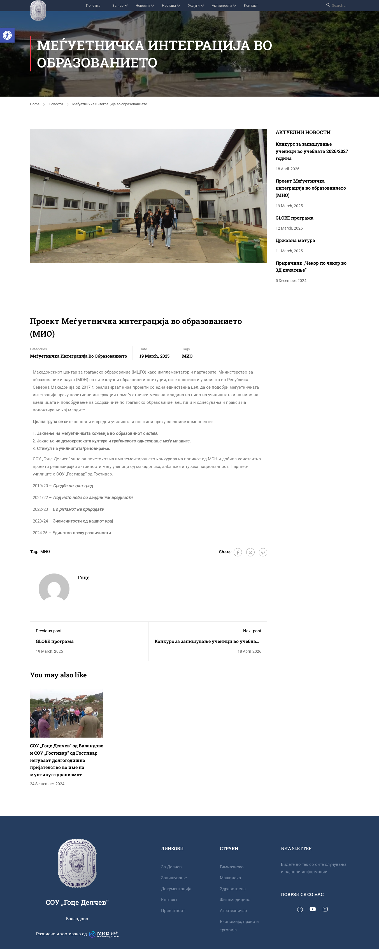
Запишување (174, 877)
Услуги (194, 5)
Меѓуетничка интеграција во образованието (109, 104)
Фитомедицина (235, 899)
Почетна (93, 5)
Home (34, 104)
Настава (169, 5)
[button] (7, 35)
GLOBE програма (55, 641)
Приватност (173, 910)
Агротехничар (233, 910)
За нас (118, 5)
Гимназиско (232, 866)
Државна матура (295, 240)
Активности (222, 5)
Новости (143, 5)
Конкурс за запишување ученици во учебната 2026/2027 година (312, 151)
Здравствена (233, 888)
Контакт (251, 5)
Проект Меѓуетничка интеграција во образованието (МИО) (311, 188)
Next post (252, 630)
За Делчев (171, 866)
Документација (176, 888)
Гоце (83, 577)
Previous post (49, 630)
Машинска (230, 877)
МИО (187, 356)
